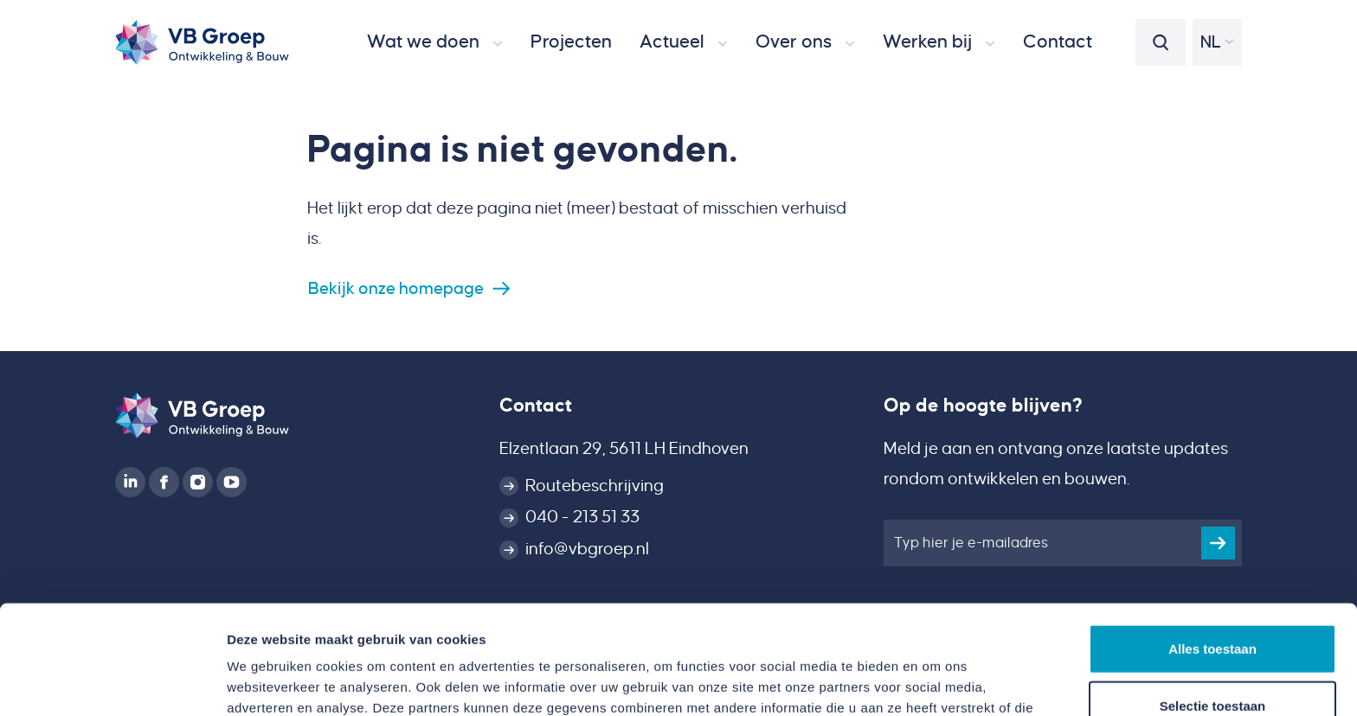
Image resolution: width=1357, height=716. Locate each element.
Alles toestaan (1212, 546)
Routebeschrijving (594, 485)
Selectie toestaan (1213, 603)
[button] (435, 42)
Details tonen (935, 681)
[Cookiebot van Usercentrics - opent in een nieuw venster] (112, 682)
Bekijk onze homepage (396, 288)
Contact (535, 405)
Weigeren (1212, 659)
